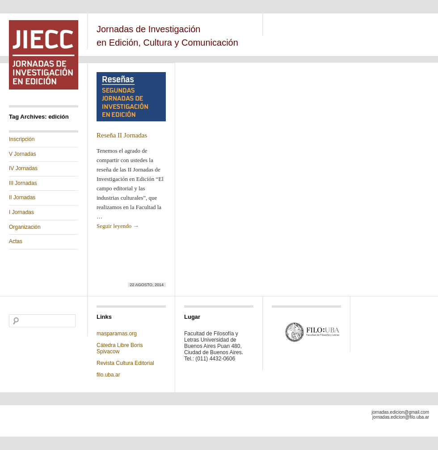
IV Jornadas (23, 168)
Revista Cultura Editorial (126, 363)
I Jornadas (21, 212)
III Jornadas (23, 183)
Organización (25, 227)
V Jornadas (22, 154)
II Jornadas (22, 197)
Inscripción (21, 139)
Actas (15, 241)
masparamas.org (117, 333)
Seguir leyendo (118, 226)
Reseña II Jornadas (122, 135)
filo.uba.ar (108, 375)
